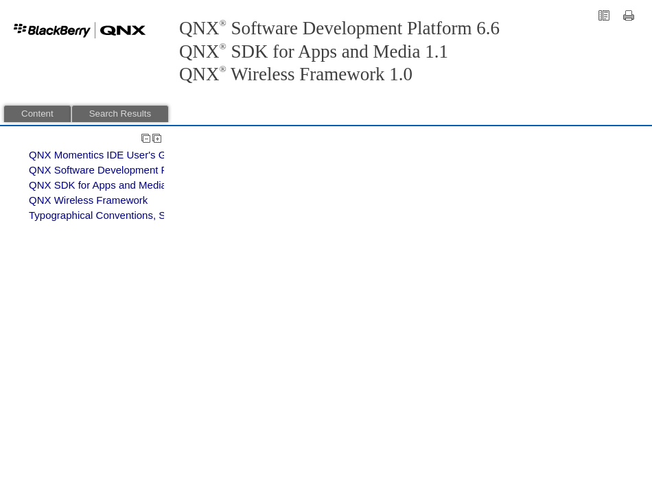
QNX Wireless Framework (88, 200)
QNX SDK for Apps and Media (98, 185)
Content (37, 113)
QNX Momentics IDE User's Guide (107, 155)
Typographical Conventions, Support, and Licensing (146, 215)
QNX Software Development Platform (114, 170)
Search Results (120, 113)
